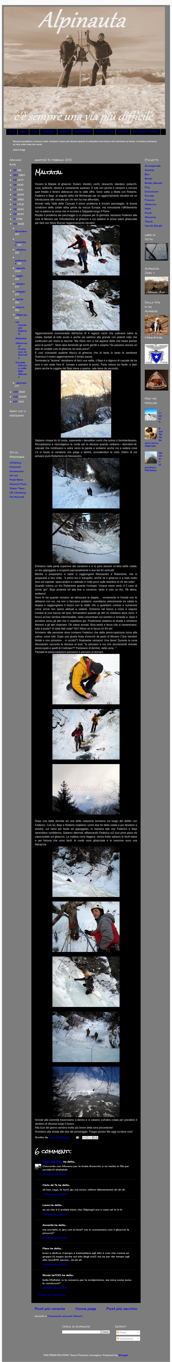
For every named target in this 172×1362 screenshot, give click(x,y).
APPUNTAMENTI (82, 132)
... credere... (160, 415)
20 (16, 175)
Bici (147, 174)
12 (15, 214)
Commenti (125, 1338)
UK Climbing (18, 492)
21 (15, 170)
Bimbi (148, 178)
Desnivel (15, 466)
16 (15, 194)
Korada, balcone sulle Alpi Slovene (21, 369)
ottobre (21, 249)
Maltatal (21, 338)
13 (15, 209)
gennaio (21, 382)
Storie (149, 221)
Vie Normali (17, 496)
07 (15, 401)
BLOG (12, 132)
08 (16, 396)
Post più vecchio (121, 1308)
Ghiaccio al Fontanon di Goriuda (21, 350)
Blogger (123, 1355)
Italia (148, 208)
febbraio (21, 314)
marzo (20, 307)
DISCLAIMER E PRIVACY (145, 132)
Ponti (148, 212)
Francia (149, 199)
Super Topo (17, 488)
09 (16, 391)
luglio (19, 275)
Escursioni (151, 191)
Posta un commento (52, 1294)
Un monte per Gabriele (21, 328)
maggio (21, 291)
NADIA (23, 132)
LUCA (34, 132)
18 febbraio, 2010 (54, 1237)
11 (14, 218)
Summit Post (18, 484)
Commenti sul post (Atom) (65, 1316)
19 (15, 179)
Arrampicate (153, 165)
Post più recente (50, 1308)
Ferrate (149, 195)
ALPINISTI (65, 132)
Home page (86, 1308)
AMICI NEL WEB (104, 132)
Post (121, 1332)
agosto (20, 268)
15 (15, 199)
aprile (19, 299)
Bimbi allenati (153, 182)
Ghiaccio (150, 204)
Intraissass (17, 471)
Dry (147, 187)
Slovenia (150, 217)
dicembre (21, 231)
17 (15, 189)
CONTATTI (123, 132)
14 (15, 204)
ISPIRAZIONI (48, 132)
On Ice (14, 475)
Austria (149, 170)
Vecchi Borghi (153, 225)
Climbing (15, 462)
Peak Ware (16, 479)
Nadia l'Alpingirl (52, 1161)
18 (15, 184)
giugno (20, 283)
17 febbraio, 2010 (54, 1194)
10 (15, 223)
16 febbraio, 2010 (54, 1174)
